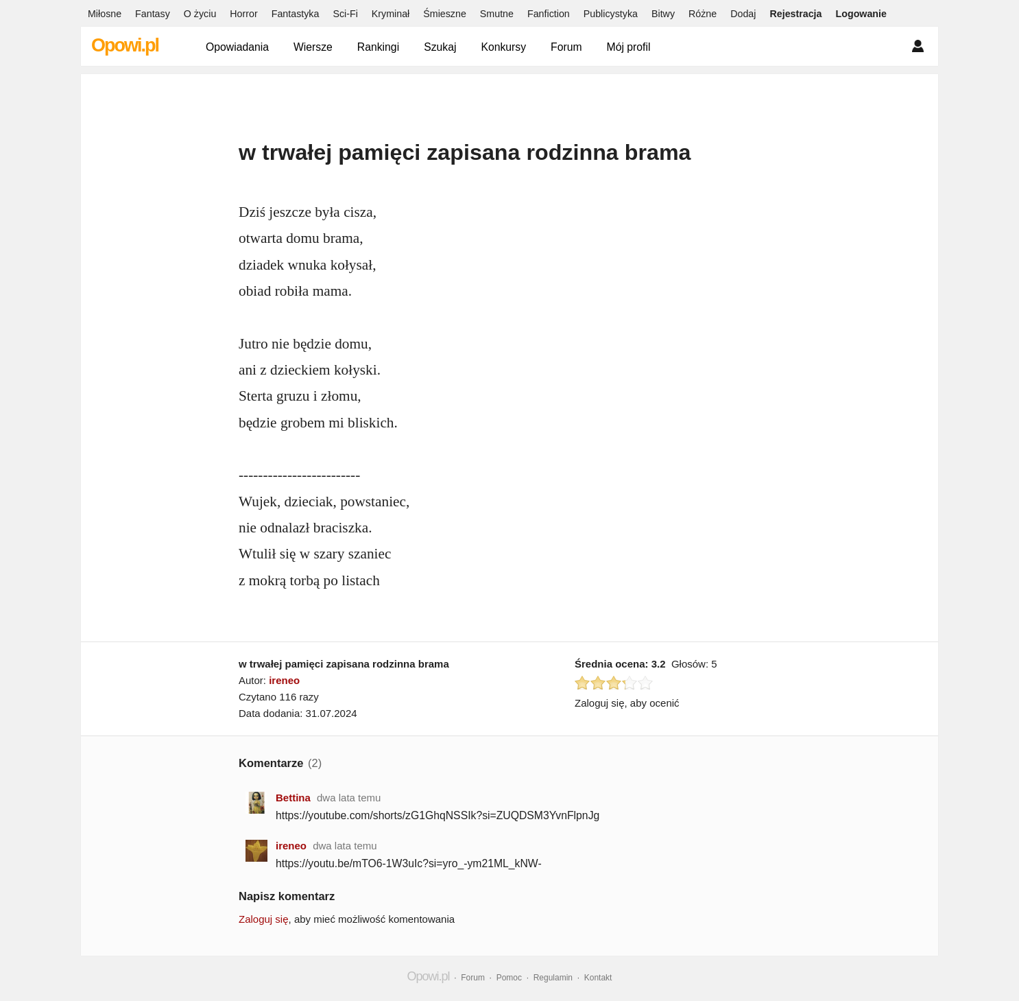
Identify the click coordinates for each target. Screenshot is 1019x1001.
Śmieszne (444, 13)
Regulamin (553, 977)
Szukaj (440, 47)
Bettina (293, 797)
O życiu (200, 13)
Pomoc (509, 977)
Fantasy (152, 13)
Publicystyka (611, 13)
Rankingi (378, 47)
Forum (566, 47)
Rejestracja (795, 13)
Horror (243, 13)
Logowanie (861, 13)
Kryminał (390, 13)
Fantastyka (296, 13)
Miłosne (104, 13)
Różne (702, 13)
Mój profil (629, 47)
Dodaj (743, 13)
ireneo (284, 680)
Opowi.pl (124, 45)
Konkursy (503, 47)
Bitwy (663, 13)
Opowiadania (237, 47)
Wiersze (313, 47)
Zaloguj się (264, 919)
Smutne (497, 13)
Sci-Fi (345, 13)
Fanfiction (548, 13)
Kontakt (598, 977)
